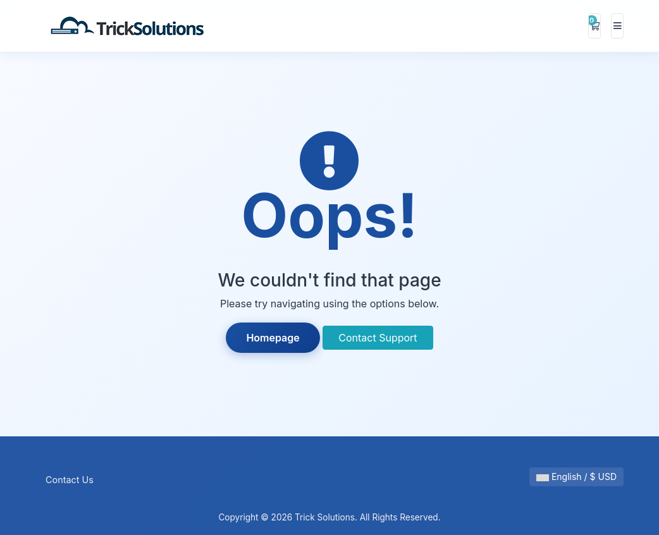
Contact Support (377, 337)
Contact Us (70, 479)
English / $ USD (576, 476)
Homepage (272, 337)
